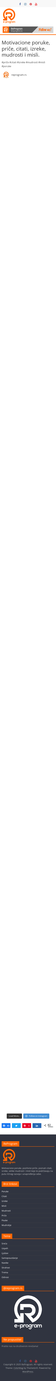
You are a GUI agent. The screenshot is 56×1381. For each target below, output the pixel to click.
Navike (5, 1262)
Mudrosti (6, 1210)
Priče (4, 1215)
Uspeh (5, 1248)
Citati (4, 1196)
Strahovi (6, 1267)
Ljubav (5, 1253)
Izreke (5, 1201)
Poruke (5, 1191)
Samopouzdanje (10, 1258)
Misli (4, 1205)
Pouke (5, 1220)
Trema (5, 1272)
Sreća (4, 1243)
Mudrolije (6, 1225)
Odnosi (5, 1277)
